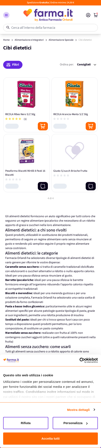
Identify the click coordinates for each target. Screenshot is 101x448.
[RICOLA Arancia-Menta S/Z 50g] (75, 105)
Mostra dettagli (78, 410)
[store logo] (48, 15)
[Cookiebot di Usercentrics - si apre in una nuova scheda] (79, 360)
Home (6, 40)
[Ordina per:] (86, 65)
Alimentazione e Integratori (29, 40)
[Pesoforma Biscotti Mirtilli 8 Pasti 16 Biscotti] (27, 163)
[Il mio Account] (88, 15)
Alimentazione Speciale (61, 40)
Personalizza (75, 423)
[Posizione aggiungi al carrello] (43, 126)
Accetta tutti (50, 438)
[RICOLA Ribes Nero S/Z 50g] (27, 105)
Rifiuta (26, 423)
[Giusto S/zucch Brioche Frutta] (75, 163)
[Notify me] (43, 186)
